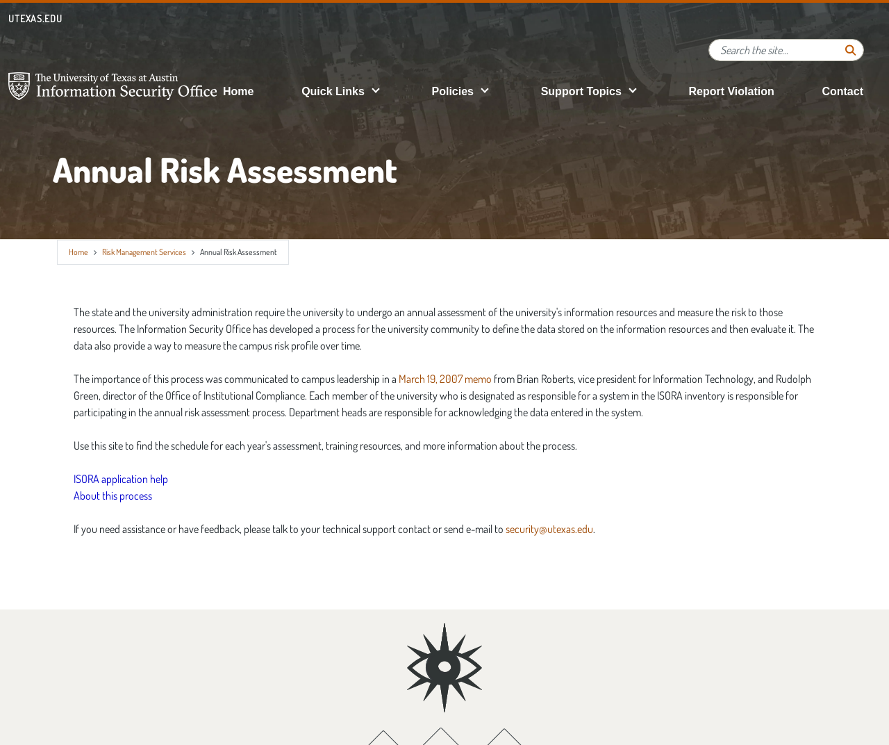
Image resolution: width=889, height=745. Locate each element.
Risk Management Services (144, 252)
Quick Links (333, 91)
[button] (375, 90)
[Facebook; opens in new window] (381, 699)
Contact (842, 91)
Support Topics (581, 91)
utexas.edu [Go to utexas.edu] (35, 18)
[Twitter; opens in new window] (442, 699)
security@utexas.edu (549, 529)
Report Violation (731, 91)
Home (238, 91)
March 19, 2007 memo (445, 379)
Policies (453, 91)
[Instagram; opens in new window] (504, 699)
